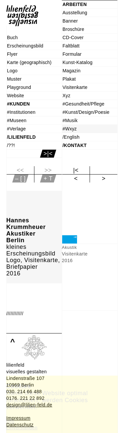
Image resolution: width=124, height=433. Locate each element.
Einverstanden (22, 427)
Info (10, 421)
